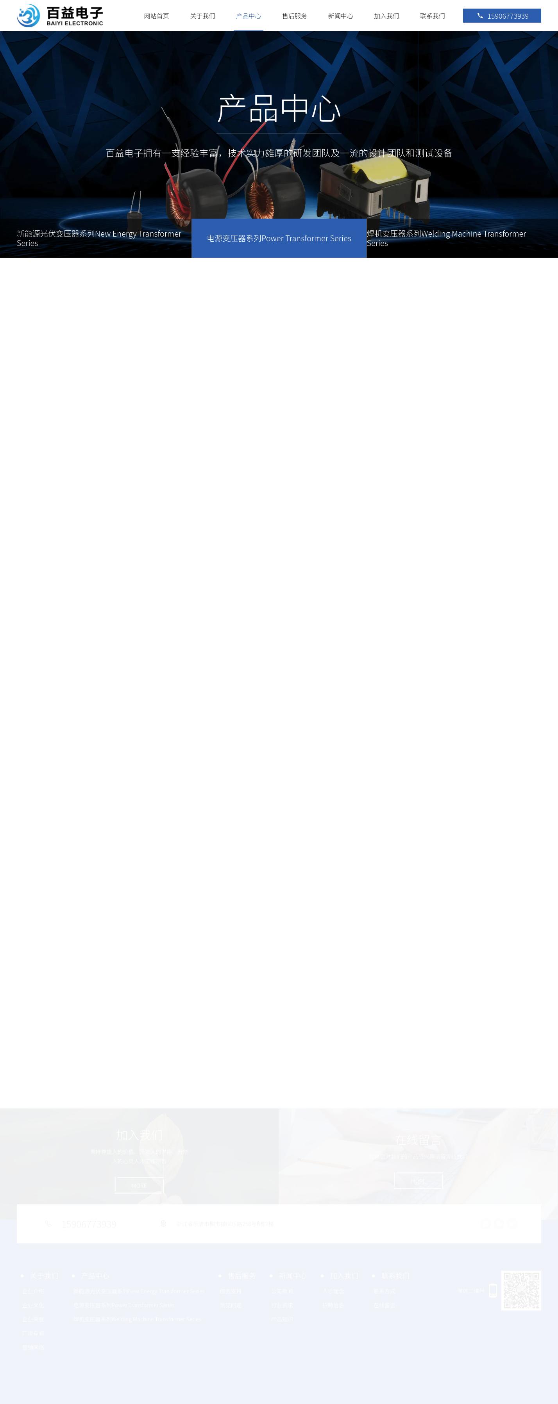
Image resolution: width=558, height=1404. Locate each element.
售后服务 (294, 15)
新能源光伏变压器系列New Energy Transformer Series (99, 238)
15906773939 (502, 16)
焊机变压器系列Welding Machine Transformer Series (446, 238)
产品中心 (248, 15)
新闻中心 (340, 15)
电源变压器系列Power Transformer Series (279, 238)
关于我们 (202, 15)
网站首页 (156, 15)
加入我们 (386, 15)
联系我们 (432, 15)
